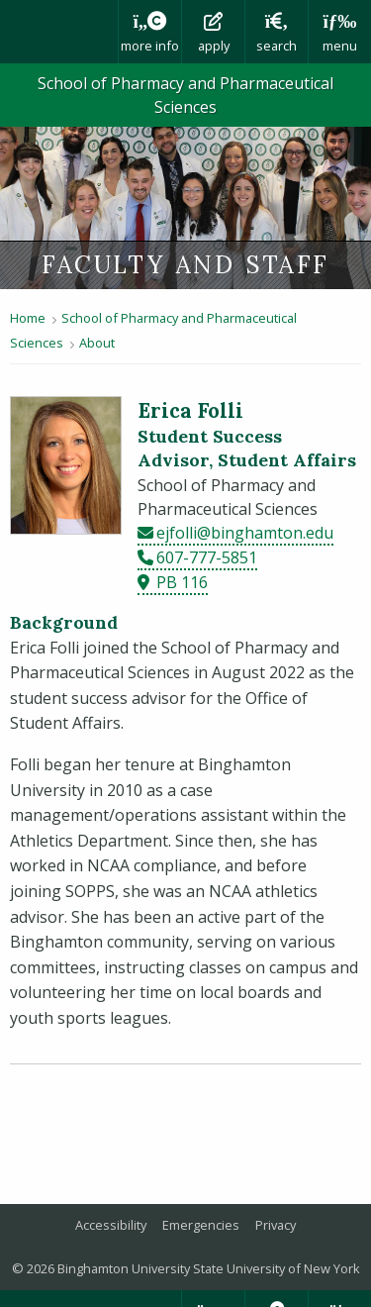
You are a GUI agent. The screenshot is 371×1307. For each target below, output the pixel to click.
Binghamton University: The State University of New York (59, 31)
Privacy (275, 1225)
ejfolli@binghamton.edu (244, 533)
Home (28, 318)
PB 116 (182, 582)
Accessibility (110, 1225)
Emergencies (200, 1225)
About (97, 343)
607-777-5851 (206, 557)
